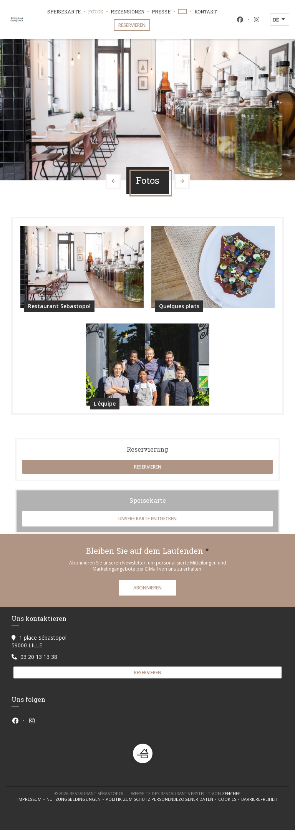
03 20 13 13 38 (38, 656)
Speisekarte (64, 11)
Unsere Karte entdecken (147, 518)
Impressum (31, 799)
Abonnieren (147, 587)
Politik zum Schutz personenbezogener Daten (162, 799)
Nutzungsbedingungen (76, 799)
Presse (161, 11)
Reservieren (132, 25)
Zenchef (231, 793)
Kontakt (205, 11)
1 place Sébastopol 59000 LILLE (39, 641)
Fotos (95, 11)
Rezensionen (127, 11)
